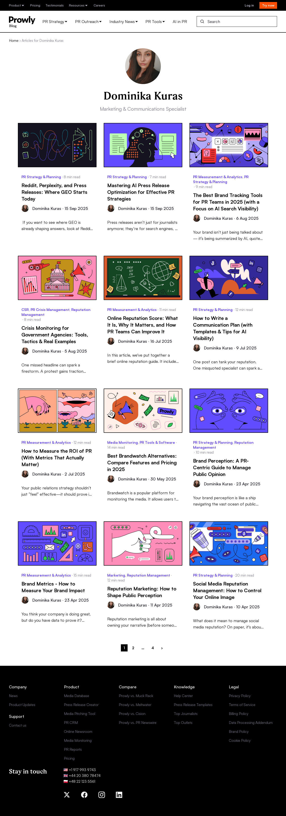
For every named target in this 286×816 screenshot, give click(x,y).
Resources (78, 5)
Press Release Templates (193, 704)
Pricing (35, 5)
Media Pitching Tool (79, 713)
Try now (268, 5)
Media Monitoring (122, 442)
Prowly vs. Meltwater (135, 704)
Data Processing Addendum (251, 722)
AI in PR (180, 21)
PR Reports (73, 749)
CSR (25, 309)
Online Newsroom (78, 731)
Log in (249, 5)
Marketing (116, 575)
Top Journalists (186, 713)
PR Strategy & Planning (41, 177)
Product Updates (22, 704)
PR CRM (71, 722)
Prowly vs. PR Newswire (137, 722)
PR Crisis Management (50, 309)
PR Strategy (55, 21)
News (13, 695)
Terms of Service (242, 704)
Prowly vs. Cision (132, 713)
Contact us (17, 725)
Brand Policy (239, 731)
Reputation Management (148, 575)
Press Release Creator (81, 704)
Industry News (124, 21)
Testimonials (55, 5)
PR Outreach (88, 21)
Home (14, 40)
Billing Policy (238, 713)
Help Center (183, 695)
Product (17, 5)
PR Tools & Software (157, 442)
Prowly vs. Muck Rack (136, 695)
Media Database (76, 695)
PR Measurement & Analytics (217, 177)
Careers (99, 5)
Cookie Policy (240, 740)
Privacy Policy (240, 695)
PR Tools (155, 21)
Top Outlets (183, 722)
